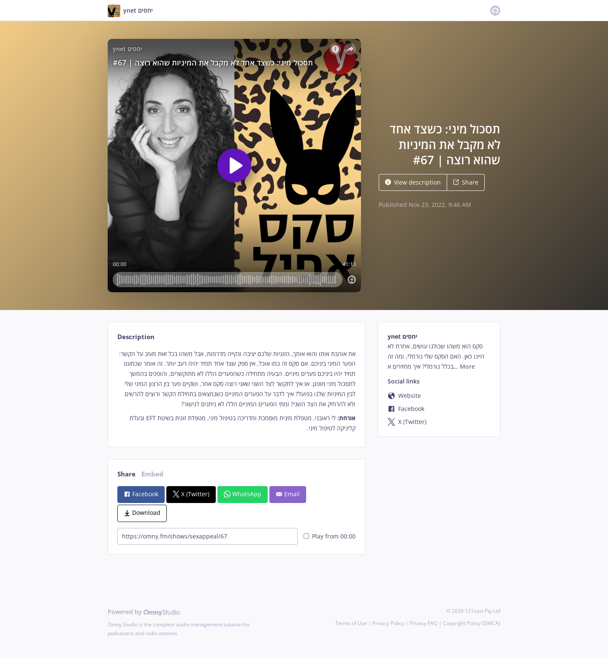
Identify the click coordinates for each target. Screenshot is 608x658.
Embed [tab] (152, 474)
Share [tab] (126, 474)
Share (465, 182)
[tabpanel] (236, 391)
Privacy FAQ (423, 623)
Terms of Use (351, 623)
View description (413, 182)
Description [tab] (136, 336)
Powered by (144, 612)
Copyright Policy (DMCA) (471, 623)
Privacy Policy (388, 623)
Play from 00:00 (330, 536)
